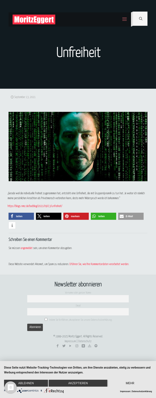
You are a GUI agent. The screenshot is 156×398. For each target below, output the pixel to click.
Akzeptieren (78, 383)
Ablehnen (26, 383)
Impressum (70, 341)
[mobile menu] (124, 19)
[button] (21, 216)
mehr (130, 383)
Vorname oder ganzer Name (78, 292)
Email (78, 305)
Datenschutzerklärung (142, 391)
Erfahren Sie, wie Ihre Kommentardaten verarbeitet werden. (99, 264)
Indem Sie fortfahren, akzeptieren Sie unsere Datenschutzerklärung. (78, 319)
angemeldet (26, 248)
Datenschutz (84, 341)
